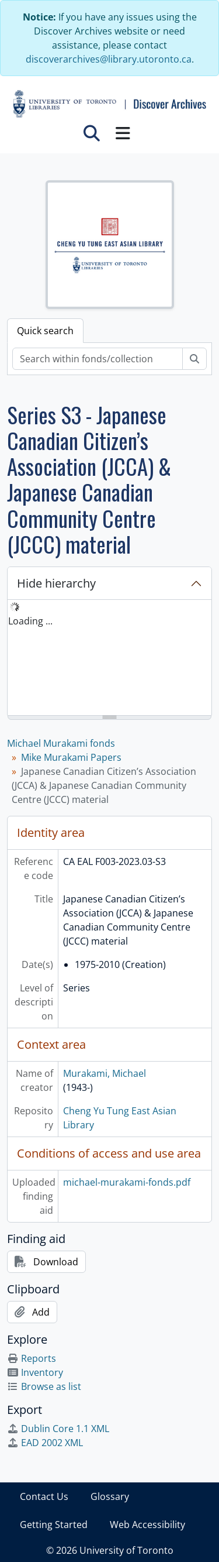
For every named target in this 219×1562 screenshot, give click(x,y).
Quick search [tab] (45, 330)
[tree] (109, 658)
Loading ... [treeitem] (30, 620)
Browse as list (44, 1386)
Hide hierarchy (56, 583)
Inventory (35, 1372)
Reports (31, 1358)
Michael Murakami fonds (61, 743)
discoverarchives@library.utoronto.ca (109, 59)
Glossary (110, 1496)
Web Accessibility (147, 1524)
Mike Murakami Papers (71, 757)
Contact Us (44, 1496)
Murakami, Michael (104, 1073)
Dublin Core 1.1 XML (58, 1428)
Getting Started (54, 1524)
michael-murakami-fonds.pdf (126, 1182)
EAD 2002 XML (45, 1442)
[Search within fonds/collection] (97, 359)
